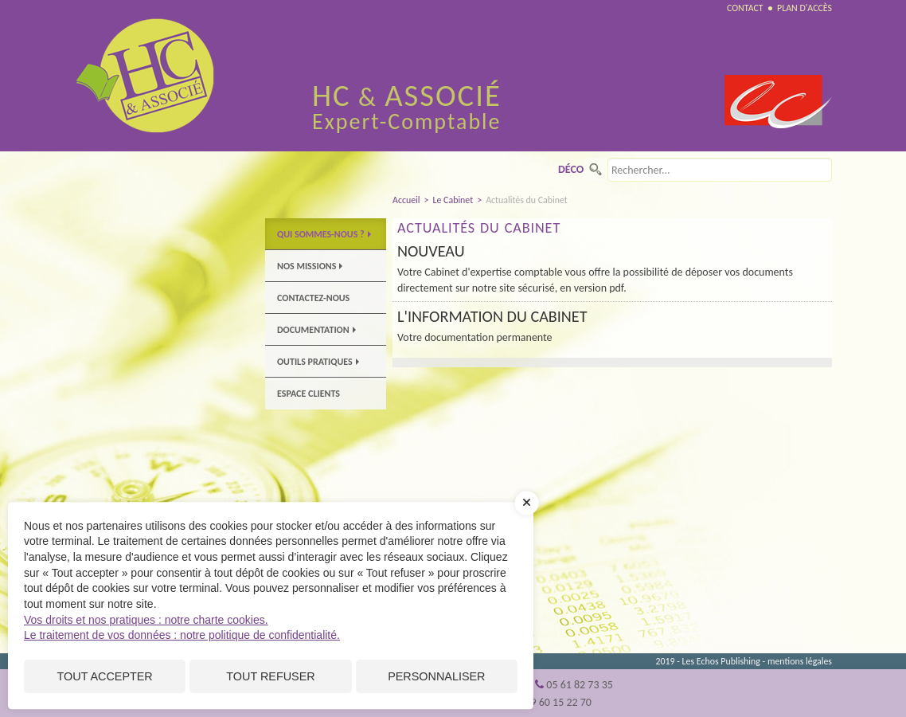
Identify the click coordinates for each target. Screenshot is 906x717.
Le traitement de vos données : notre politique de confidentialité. (182, 635)
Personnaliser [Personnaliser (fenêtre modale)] (436, 676)
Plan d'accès (804, 8)
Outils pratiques (318, 361)
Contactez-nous (313, 298)
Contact (745, 8)
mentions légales (799, 661)
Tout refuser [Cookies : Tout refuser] (270, 676)
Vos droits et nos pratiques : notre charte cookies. (146, 619)
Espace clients (308, 393)
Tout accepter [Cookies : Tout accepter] (105, 676)
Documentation (316, 329)
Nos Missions (309, 266)
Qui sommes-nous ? (324, 234)
